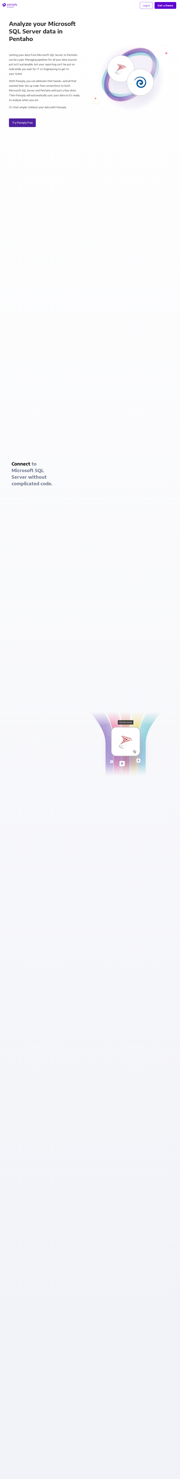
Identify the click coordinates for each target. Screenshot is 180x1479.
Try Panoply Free (22, 122)
